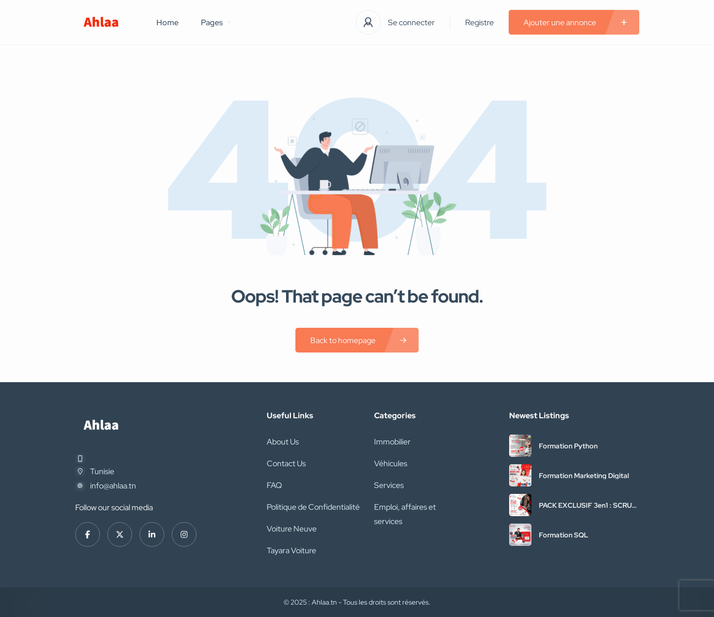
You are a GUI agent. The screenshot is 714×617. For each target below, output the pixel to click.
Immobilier (392, 442)
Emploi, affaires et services (405, 514)
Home (167, 22)
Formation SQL (563, 534)
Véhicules (390, 463)
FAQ (274, 485)
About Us (283, 442)
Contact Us (286, 463)
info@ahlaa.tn (113, 486)
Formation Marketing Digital (584, 475)
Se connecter (411, 22)
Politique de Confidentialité (313, 507)
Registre (479, 22)
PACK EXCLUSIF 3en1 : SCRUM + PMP (588, 505)
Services (389, 485)
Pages (216, 22)
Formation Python (568, 445)
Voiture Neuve (292, 529)
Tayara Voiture (291, 550)
